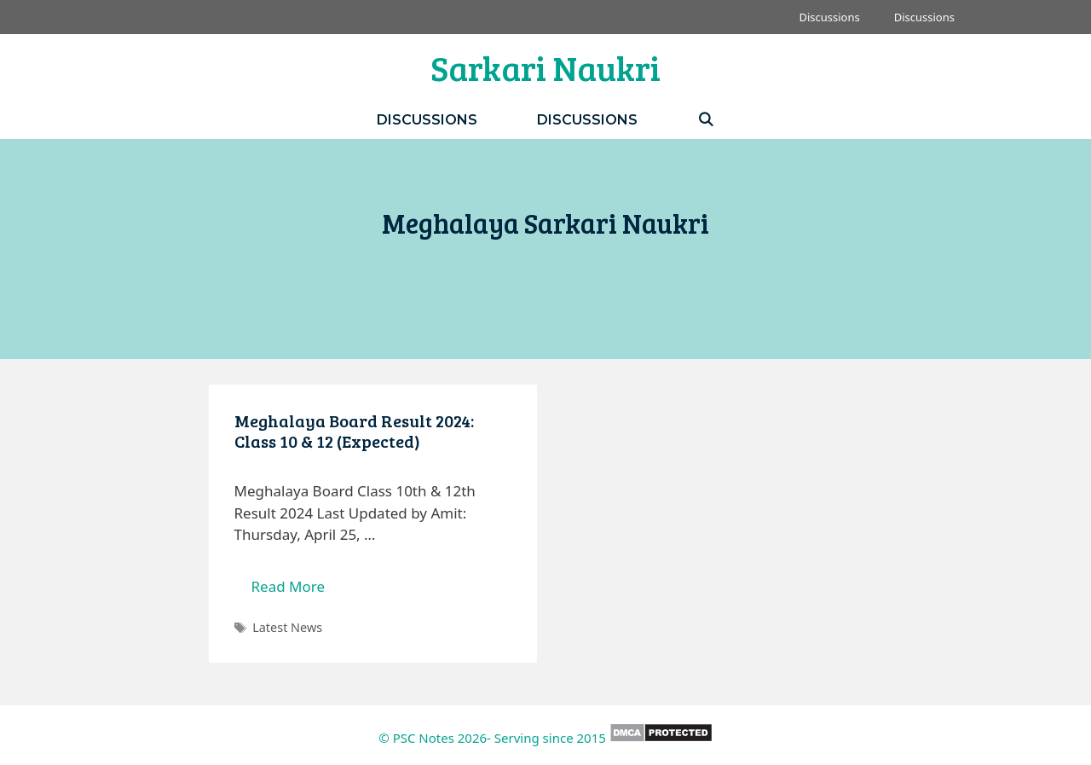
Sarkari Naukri (545, 67)
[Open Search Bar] (706, 120)
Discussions (829, 17)
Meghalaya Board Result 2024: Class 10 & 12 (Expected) (354, 431)
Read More (297, 590)
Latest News (287, 627)
